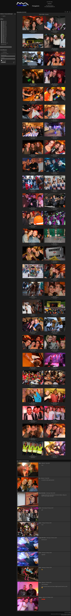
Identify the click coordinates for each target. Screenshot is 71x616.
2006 (3, 38)
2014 (3, 31)
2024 (3, 22)
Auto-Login (3, 60)
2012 (3, 32)
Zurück (46, 14)
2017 (3, 28)
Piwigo (70, 612)
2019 (3, 26)
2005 (3, 39)
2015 (3, 30)
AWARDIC (49, 3)
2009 (3, 35)
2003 (3, 41)
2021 (3, 24)
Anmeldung (5, 52)
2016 (3, 29)
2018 (3, 27)
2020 (3, 25)
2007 (3, 37)
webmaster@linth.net (50, 6)
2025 (3, 21)
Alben (1, 19)
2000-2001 (4, 42)
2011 (3, 33)
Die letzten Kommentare (23, 461)
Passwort (2, 57)
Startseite (19, 12)
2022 (3, 23)
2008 (3, 36)
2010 (3, 34)
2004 (3, 40)
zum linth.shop (49, 1)
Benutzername (3, 55)
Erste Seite (41, 14)
